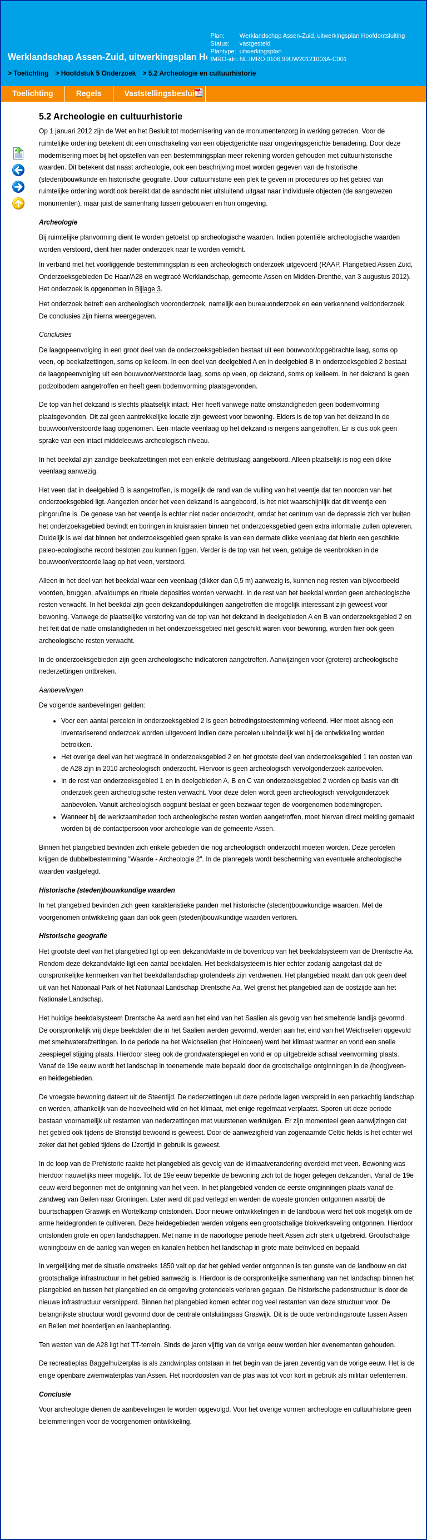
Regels (89, 93)
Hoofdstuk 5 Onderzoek (98, 73)
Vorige (18, 170)
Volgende (18, 187)
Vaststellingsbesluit (161, 93)
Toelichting (30, 73)
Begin (18, 154)
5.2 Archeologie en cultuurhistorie (202, 73)
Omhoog (18, 204)
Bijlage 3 (148, 289)
